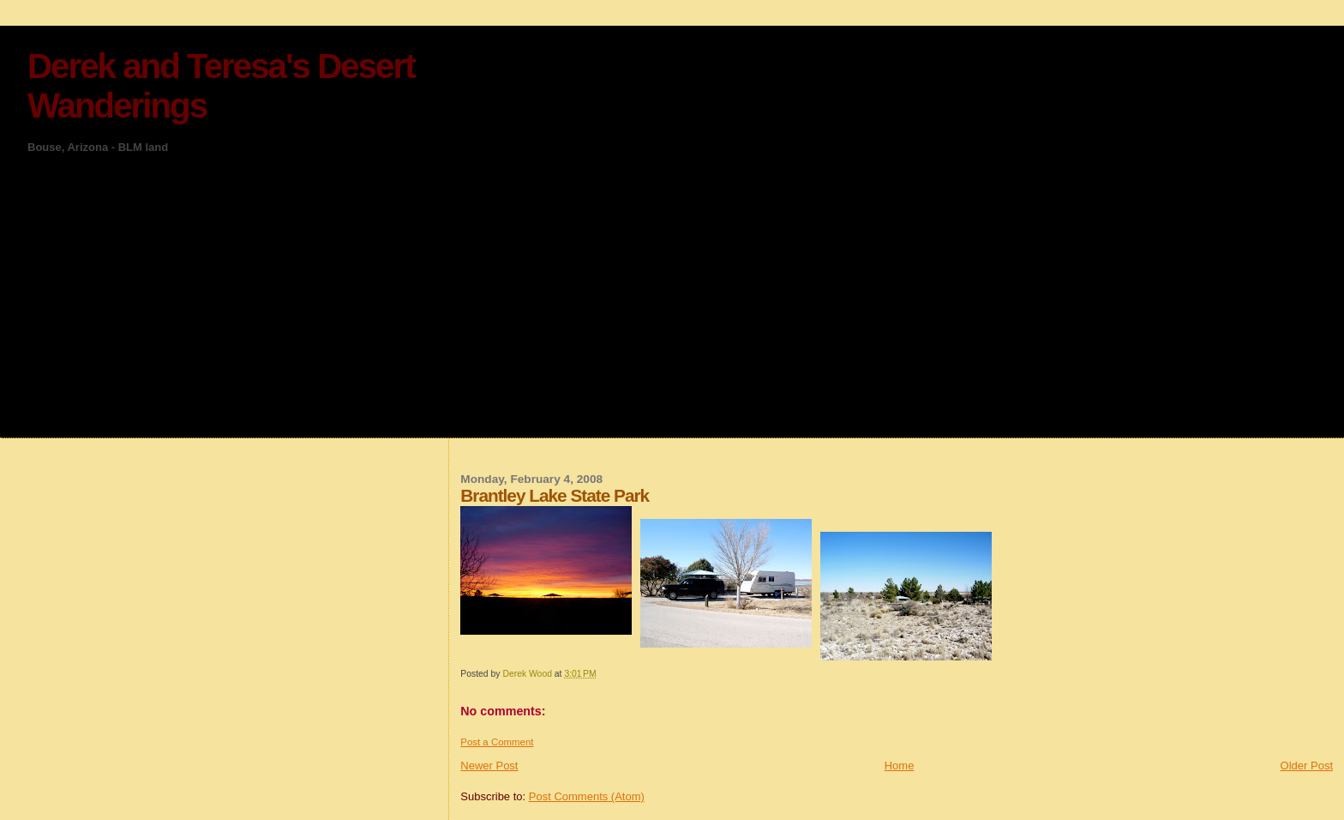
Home (900, 765)
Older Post (1307, 765)
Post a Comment (496, 742)
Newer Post (489, 765)
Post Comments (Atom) (587, 796)
